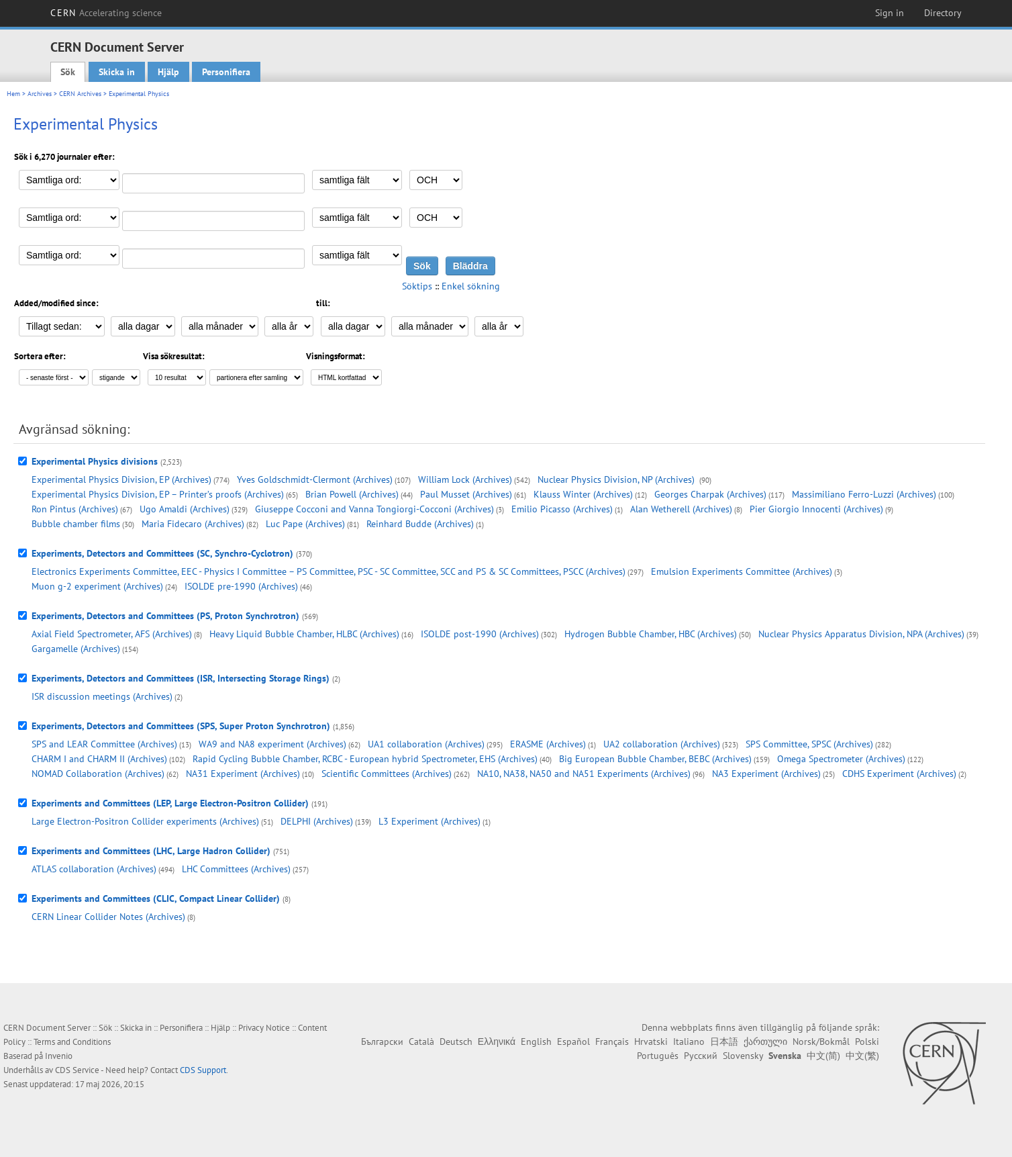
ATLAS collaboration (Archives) (94, 869)
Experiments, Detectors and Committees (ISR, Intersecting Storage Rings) (181, 678)
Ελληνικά (496, 1041)
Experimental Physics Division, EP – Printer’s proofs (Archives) (158, 494)
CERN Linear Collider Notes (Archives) (108, 917)
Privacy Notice (264, 1027)
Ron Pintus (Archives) (75, 509)
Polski (867, 1041)
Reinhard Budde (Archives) (420, 524)
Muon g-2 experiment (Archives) (97, 586)
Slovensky (743, 1056)
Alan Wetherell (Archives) (681, 509)
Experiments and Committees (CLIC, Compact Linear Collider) (156, 898)
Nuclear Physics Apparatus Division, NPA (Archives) (861, 634)
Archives (40, 93)
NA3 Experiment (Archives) (766, 774)
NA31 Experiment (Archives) (243, 774)
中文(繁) (862, 1056)
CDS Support (203, 1070)
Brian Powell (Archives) (352, 494)
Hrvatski (651, 1041)
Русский (700, 1056)
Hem (13, 93)
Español (573, 1041)
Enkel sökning (471, 286)
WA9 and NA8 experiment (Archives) (272, 744)
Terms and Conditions (72, 1042)
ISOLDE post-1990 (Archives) (480, 634)
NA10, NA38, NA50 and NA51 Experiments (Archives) (584, 774)
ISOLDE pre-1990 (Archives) (241, 586)
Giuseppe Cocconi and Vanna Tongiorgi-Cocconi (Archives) (374, 509)
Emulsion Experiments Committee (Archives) (741, 571)
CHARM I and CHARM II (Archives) (99, 759)
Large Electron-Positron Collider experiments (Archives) (145, 821)
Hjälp (168, 72)
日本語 (724, 1041)
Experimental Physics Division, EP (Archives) (121, 479)
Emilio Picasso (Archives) (562, 509)
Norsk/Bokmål (821, 1041)
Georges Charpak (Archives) (710, 494)
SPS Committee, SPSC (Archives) (809, 744)
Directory (943, 13)
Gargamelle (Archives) (76, 649)
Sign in (889, 13)
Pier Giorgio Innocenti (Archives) (816, 509)
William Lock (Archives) (465, 479)
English (536, 1041)
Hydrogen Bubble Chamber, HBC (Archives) (650, 634)
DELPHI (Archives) (317, 821)
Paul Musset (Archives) (466, 494)
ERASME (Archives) (548, 744)
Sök (67, 72)
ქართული (765, 1041)
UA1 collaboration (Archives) (426, 744)
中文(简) (823, 1056)
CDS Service (77, 1070)
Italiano (689, 1041)
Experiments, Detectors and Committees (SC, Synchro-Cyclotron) (162, 553)
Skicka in (117, 72)
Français (612, 1041)
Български (382, 1041)
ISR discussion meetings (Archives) (102, 696)
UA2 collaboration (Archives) (661, 744)
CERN (106, 13)
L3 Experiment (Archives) (429, 821)
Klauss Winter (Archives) (583, 494)
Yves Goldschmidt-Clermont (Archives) (315, 479)
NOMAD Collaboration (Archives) (98, 774)
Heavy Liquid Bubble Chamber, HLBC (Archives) (304, 634)
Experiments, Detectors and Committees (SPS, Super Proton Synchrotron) (181, 726)
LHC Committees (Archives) (236, 869)
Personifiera (226, 72)
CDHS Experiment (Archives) (899, 774)
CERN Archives (80, 93)
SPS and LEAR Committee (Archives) (104, 744)
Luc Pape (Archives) (305, 524)
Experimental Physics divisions (95, 461)
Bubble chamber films (76, 524)
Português (657, 1056)
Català (421, 1041)
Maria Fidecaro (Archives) (193, 524)
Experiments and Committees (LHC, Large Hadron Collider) (151, 851)
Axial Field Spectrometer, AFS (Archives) (112, 634)
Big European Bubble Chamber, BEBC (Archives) (655, 759)
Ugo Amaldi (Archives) (185, 509)
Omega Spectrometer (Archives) (841, 759)
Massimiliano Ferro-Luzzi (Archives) (864, 494)
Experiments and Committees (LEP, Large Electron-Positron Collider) (170, 803)
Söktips (417, 286)
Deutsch (456, 1041)
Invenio (58, 1056)
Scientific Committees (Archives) (386, 774)
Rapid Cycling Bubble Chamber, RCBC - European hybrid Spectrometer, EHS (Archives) (365, 759)
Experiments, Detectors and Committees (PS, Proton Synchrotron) (165, 616)
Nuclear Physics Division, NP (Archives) (617, 479)
